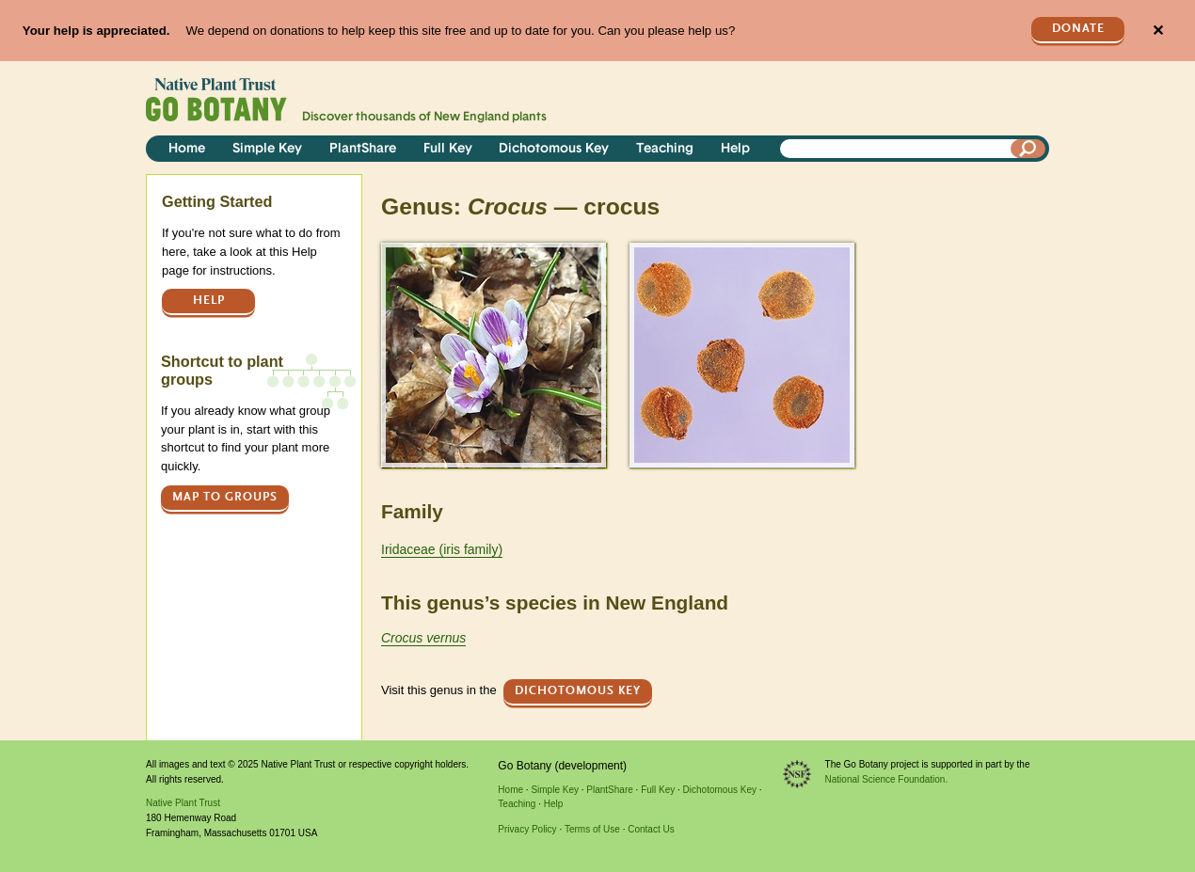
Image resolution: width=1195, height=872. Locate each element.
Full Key (447, 149)
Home (186, 149)
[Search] (1028, 148)
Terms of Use (592, 829)
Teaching (664, 149)
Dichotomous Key (554, 149)
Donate (1078, 29)
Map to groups (225, 497)
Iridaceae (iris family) (441, 549)
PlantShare (362, 149)
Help (735, 149)
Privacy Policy (527, 829)
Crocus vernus (423, 637)
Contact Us (651, 829)
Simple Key (267, 149)
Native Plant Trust (183, 803)
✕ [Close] (1158, 31)
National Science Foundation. (886, 779)
